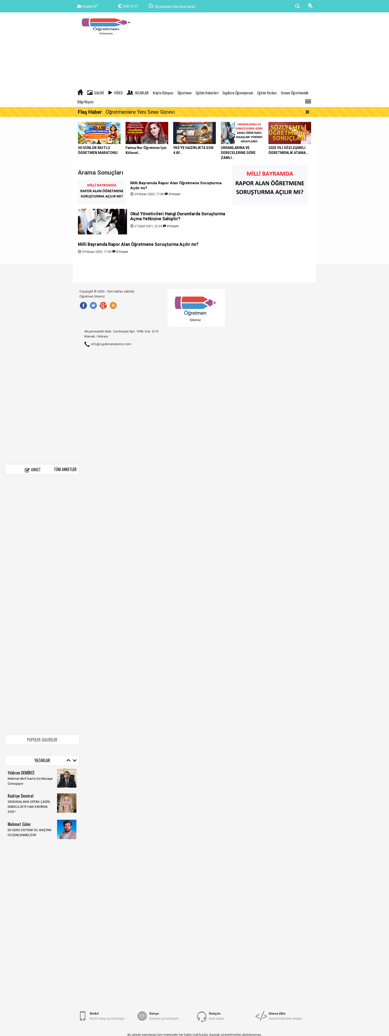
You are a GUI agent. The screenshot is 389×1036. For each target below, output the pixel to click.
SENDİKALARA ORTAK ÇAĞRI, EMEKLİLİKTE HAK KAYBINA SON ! (29, 807)
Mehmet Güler (19, 824)
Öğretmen (184, 92)
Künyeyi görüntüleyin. (164, 1015)
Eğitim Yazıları (267, 92)
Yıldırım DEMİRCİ (21, 772)
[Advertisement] (225, 51)
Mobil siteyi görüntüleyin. (107, 1015)
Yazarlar (142, 92)
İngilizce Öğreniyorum (238, 92)
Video (118, 92)
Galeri (99, 92)
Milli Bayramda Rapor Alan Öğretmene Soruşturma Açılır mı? (138, 244)
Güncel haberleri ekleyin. (285, 1015)
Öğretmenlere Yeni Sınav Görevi (175, 6)
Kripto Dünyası (163, 92)
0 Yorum (174, 194)
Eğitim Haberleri (207, 92)
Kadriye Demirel (20, 795)
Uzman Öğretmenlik (294, 92)
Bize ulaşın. (217, 1015)
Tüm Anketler (65, 469)
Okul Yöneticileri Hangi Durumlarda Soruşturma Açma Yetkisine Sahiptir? (177, 216)
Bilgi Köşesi (85, 101)
